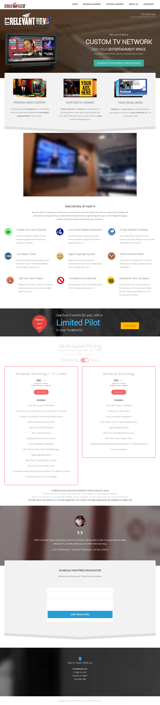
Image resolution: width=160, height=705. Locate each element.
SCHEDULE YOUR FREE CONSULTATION (119, 63)
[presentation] (68, 605)
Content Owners (114, 4)
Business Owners (92, 4)
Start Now (130, 325)
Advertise (148, 4)
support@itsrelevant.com (143, 16)
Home (75, 4)
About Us (133, 4)
